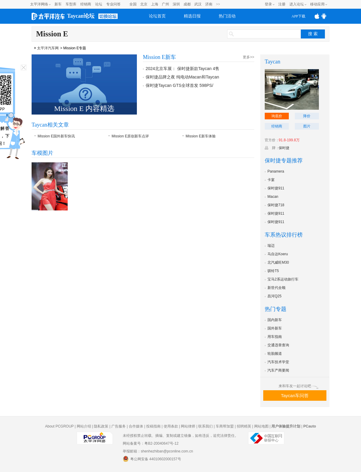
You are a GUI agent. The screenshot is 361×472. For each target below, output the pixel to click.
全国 (133, 4)
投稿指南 (153, 426)
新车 (58, 4)
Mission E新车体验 (201, 136)
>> (218, 4)
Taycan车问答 (295, 395)
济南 (208, 4)
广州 (165, 4)
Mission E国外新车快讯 (56, 136)
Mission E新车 (159, 57)
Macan (272, 197)
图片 (306, 126)
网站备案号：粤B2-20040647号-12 (150, 443)
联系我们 (205, 426)
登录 (268, 4)
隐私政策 (101, 426)
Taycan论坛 (80, 16)
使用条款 (171, 426)
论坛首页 (157, 16)
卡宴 (271, 180)
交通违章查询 (278, 345)
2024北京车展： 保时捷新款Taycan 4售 (182, 68)
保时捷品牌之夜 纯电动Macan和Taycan (182, 77)
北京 (143, 4)
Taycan (272, 62)
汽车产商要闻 (278, 370)
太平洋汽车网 (48, 48)
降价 (306, 116)
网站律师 (188, 426)
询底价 (276, 116)
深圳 (176, 4)
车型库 (71, 4)
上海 (154, 4)
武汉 (198, 4)
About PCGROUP (59, 426)
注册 (281, 4)
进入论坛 (296, 4)
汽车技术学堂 (278, 362)
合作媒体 (136, 426)
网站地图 (261, 426)
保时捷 (284, 148)
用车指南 (274, 337)
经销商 (85, 4)
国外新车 (274, 328)
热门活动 (227, 16)
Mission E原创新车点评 (130, 136)
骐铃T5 (273, 271)
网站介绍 (84, 426)
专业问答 (113, 4)
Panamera (275, 171)
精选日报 (192, 16)
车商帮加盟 (225, 426)
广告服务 (118, 426)
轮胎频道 (274, 353)
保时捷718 (275, 205)
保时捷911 (275, 188)
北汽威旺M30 (278, 262)
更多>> (248, 57)
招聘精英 (244, 426)
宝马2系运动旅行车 (282, 279)
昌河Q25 (274, 296)
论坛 (98, 4)
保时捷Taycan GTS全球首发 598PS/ (179, 85)
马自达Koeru (277, 254)
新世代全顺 (276, 288)
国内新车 (274, 320)
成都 (187, 4)
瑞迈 (271, 246)
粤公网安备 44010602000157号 (152, 459)
